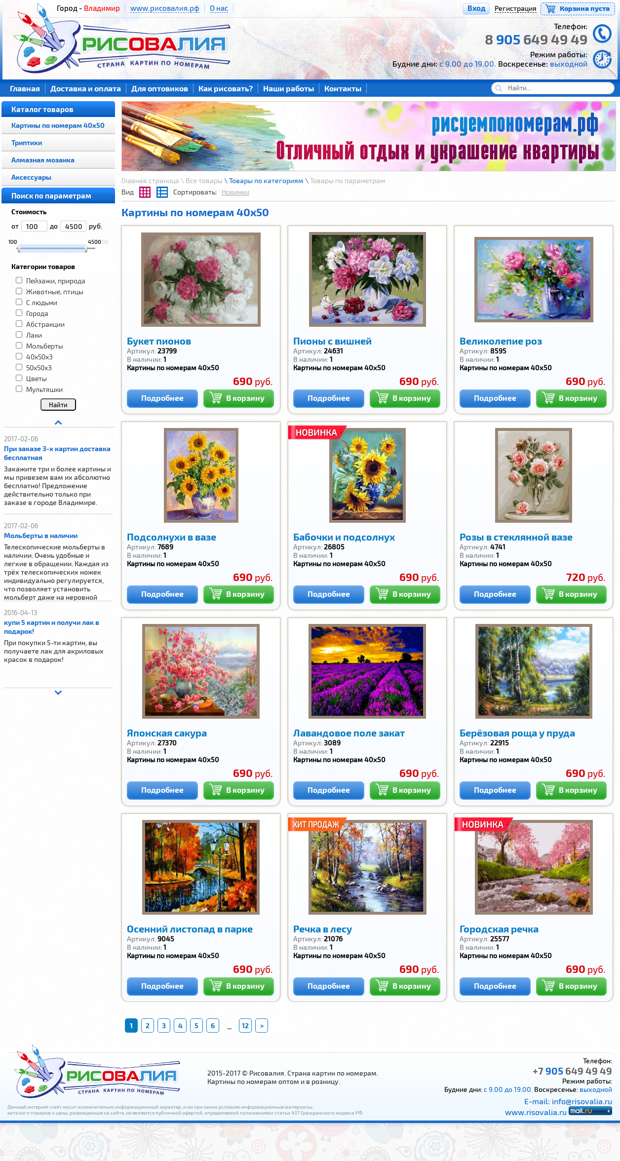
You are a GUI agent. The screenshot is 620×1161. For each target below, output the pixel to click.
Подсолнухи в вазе (171, 536)
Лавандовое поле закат (349, 732)
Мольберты (44, 346)
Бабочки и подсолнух (344, 536)
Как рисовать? (225, 88)
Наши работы (288, 88)
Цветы (36, 378)
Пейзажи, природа (55, 280)
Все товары (204, 180)
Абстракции (45, 324)
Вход (476, 7)
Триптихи (26, 142)
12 (245, 1025)
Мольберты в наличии (41, 535)
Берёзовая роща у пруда (517, 732)
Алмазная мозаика (43, 159)
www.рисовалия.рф (164, 7)
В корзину (237, 396)
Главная (25, 88)
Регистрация (516, 8)
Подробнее (162, 397)
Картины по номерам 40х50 (58, 125)
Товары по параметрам (347, 180)
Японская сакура (167, 732)
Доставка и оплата (85, 88)
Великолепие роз (501, 341)
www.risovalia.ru (536, 1112)
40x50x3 (39, 356)
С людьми (41, 302)
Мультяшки (44, 389)
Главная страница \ (153, 180)
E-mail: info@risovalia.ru (568, 1101)
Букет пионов (159, 341)
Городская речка (499, 928)
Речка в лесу (322, 928)
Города (37, 313)
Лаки (34, 335)
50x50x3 (39, 367)
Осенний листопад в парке (190, 928)
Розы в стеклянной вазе (516, 536)
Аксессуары (31, 177)
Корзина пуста (585, 8)
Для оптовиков (159, 88)
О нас (219, 7)
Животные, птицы (54, 291)
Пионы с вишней (332, 341)
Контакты (342, 88)
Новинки (235, 192)
